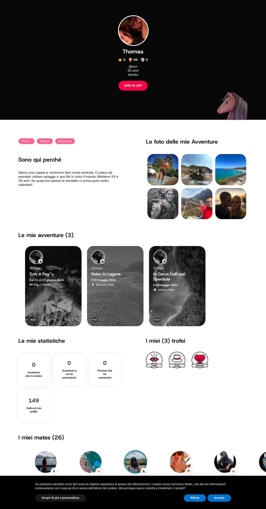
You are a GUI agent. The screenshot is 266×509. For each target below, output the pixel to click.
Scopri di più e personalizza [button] (60, 497)
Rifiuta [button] (194, 497)
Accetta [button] (219, 497)
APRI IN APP (133, 85)
